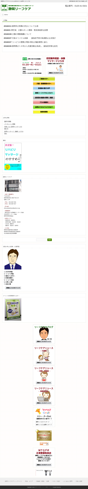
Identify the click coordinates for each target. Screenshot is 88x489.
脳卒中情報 (7, 121)
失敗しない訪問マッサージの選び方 (13, 128)
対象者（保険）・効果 (42, 481)
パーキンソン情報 (9, 124)
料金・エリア (29, 481)
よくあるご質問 (67, 481)
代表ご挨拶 (79, 481)
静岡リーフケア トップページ (13, 481)
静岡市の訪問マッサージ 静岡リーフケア (44, 487)
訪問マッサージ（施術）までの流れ (13, 132)
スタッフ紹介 (56, 481)
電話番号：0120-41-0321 (76, 6)
